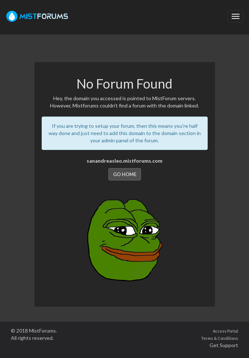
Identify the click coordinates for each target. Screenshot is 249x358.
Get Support (223, 345)
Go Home (124, 174)
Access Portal (225, 331)
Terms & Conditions (219, 338)
